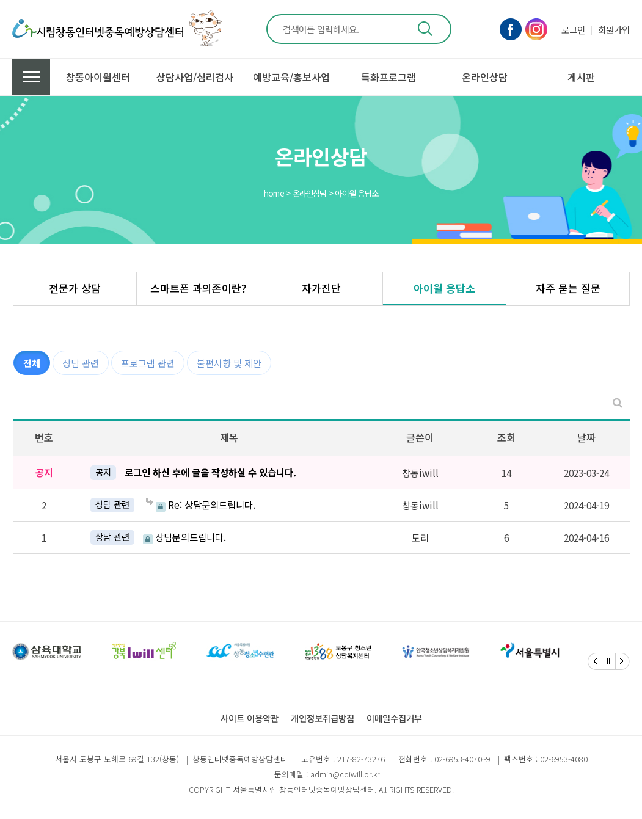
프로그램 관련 (148, 362)
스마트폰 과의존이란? (198, 288)
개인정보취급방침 (322, 718)
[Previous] (595, 661)
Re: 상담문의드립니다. (200, 505)
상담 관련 (80, 362)
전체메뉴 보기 (31, 76)
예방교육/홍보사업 (291, 77)
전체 (31, 362)
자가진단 (321, 288)
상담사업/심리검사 (194, 77)
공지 (103, 471)
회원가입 (614, 29)
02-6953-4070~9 (462, 759)
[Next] (622, 661)
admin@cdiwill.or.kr (344, 774)
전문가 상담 (75, 288)
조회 (506, 437)
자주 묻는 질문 (568, 288)
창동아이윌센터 (98, 77)
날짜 (586, 437)
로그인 (573, 29)
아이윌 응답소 (444, 288)
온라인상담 (485, 77)
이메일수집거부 (394, 718)
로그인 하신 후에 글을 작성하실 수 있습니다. (210, 472)
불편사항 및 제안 (229, 362)
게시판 (581, 77)
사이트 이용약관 (250, 718)
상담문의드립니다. (184, 537)
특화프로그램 (388, 77)
